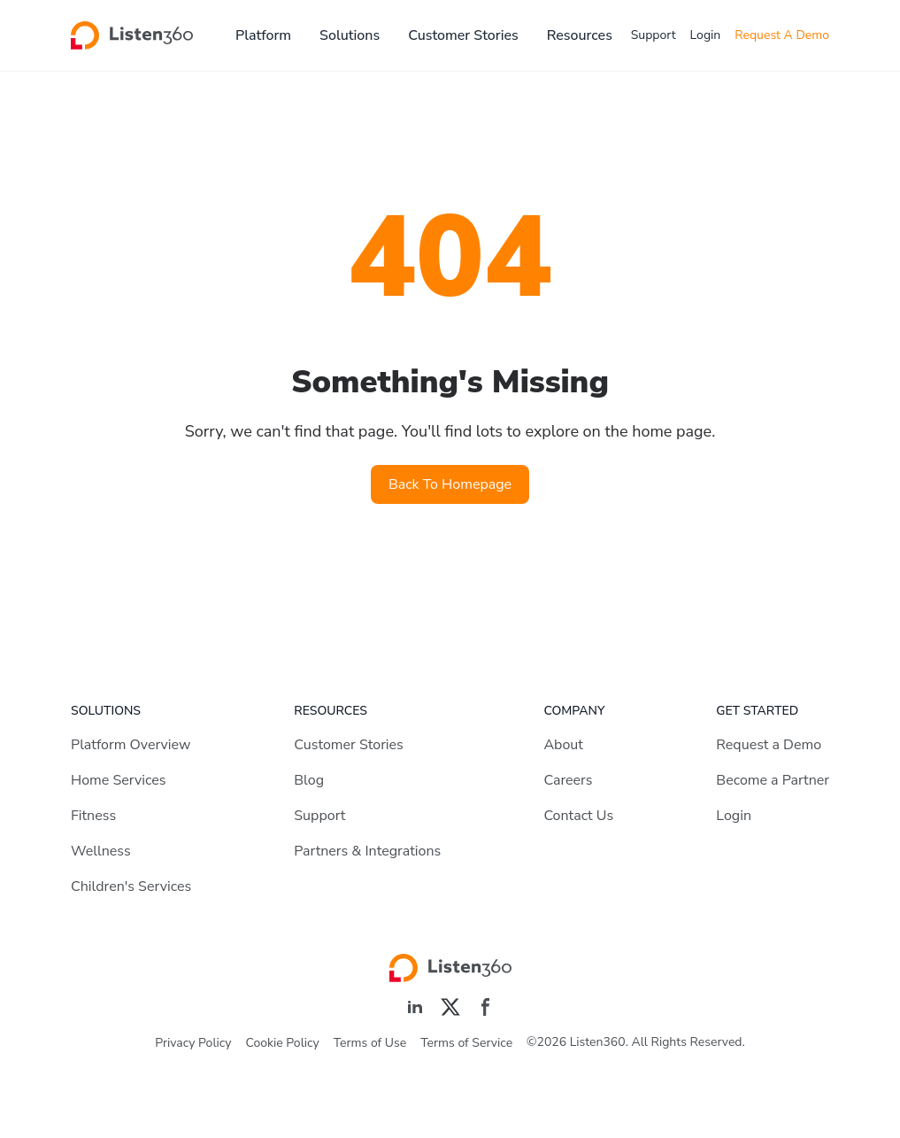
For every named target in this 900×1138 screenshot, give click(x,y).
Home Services (118, 780)
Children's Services (131, 886)
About (562, 745)
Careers (567, 780)
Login (705, 35)
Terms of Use (370, 1042)
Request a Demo (768, 745)
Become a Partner (772, 780)
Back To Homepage (450, 484)
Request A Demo (782, 35)
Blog (309, 780)
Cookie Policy (282, 1042)
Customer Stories (463, 35)
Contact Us (578, 815)
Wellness (101, 851)
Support (653, 35)
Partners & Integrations (367, 851)
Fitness (93, 815)
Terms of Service (466, 1042)
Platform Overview (130, 745)
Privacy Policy (193, 1042)
